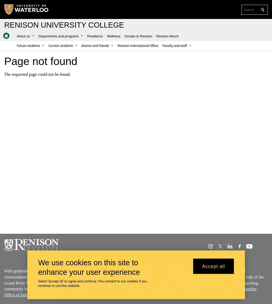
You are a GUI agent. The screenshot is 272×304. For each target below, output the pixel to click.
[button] (25, 36)
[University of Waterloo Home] (26, 9)
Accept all (213, 268)
